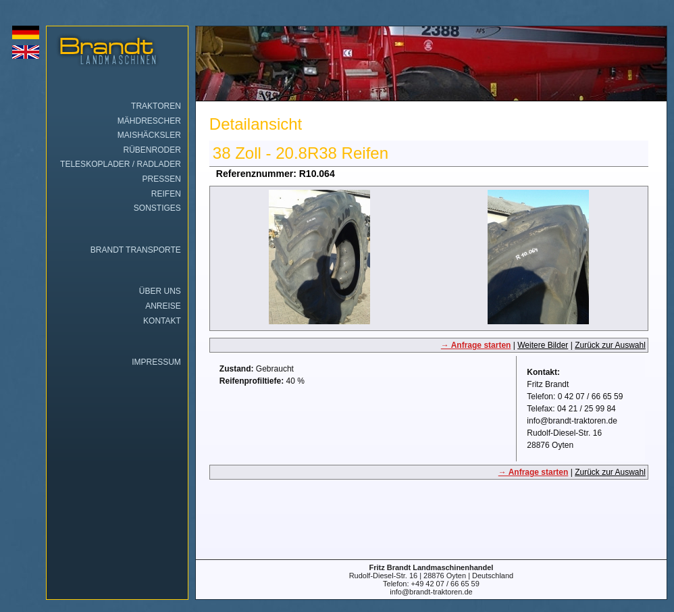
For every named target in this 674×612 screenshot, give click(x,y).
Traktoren (156, 106)
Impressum (156, 362)
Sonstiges (157, 208)
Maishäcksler (149, 135)
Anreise (163, 306)
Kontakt (162, 321)
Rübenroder (152, 150)
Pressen (161, 179)
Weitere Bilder (542, 345)
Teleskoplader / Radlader (120, 164)
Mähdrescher (149, 121)
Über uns (160, 291)
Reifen (166, 194)
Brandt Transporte (135, 250)
